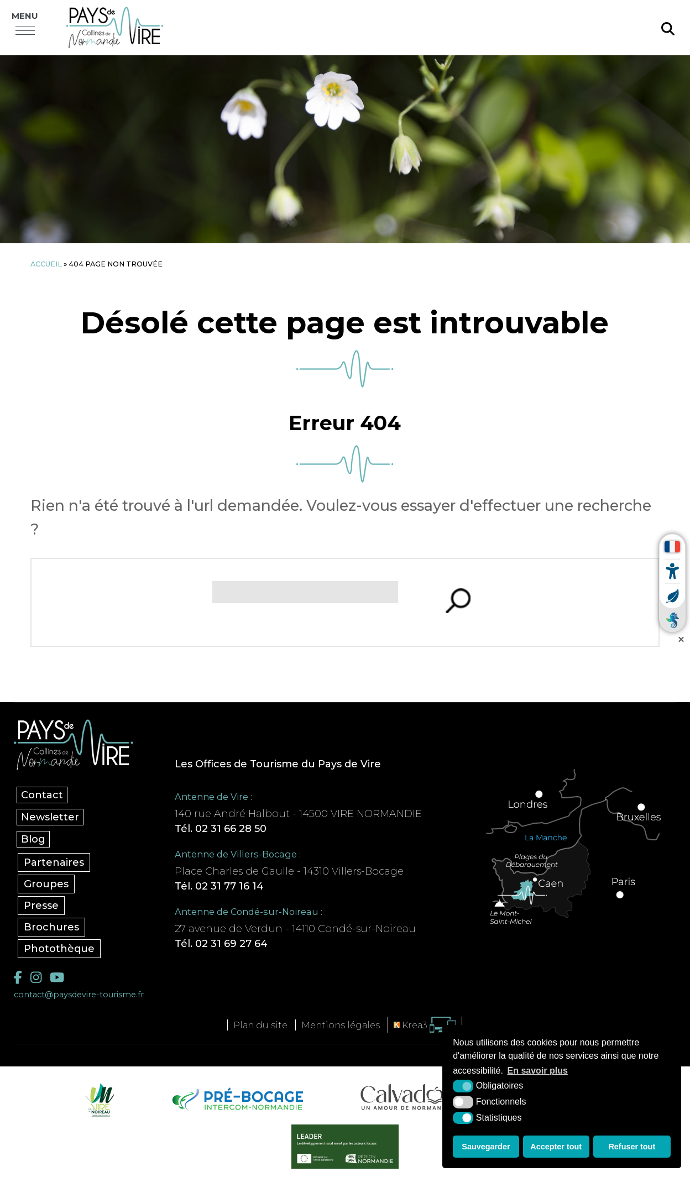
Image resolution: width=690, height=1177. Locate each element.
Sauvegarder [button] (486, 1146)
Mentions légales (340, 1024)
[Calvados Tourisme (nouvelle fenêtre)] (407, 1096)
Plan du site (260, 1024)
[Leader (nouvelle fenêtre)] (345, 1146)
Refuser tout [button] (631, 1146)
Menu (25, 16)
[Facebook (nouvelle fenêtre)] (18, 977)
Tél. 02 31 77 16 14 (219, 886)
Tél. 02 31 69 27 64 (221, 944)
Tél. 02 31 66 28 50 (220, 829)
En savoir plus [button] (538, 1070)
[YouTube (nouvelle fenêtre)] (57, 977)
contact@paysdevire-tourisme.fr (79, 995)
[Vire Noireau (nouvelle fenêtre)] (97, 1099)
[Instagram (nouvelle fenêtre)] (35, 977)
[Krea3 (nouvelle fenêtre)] (425, 1025)
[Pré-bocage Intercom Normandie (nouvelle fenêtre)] (236, 1099)
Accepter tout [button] (556, 1146)
